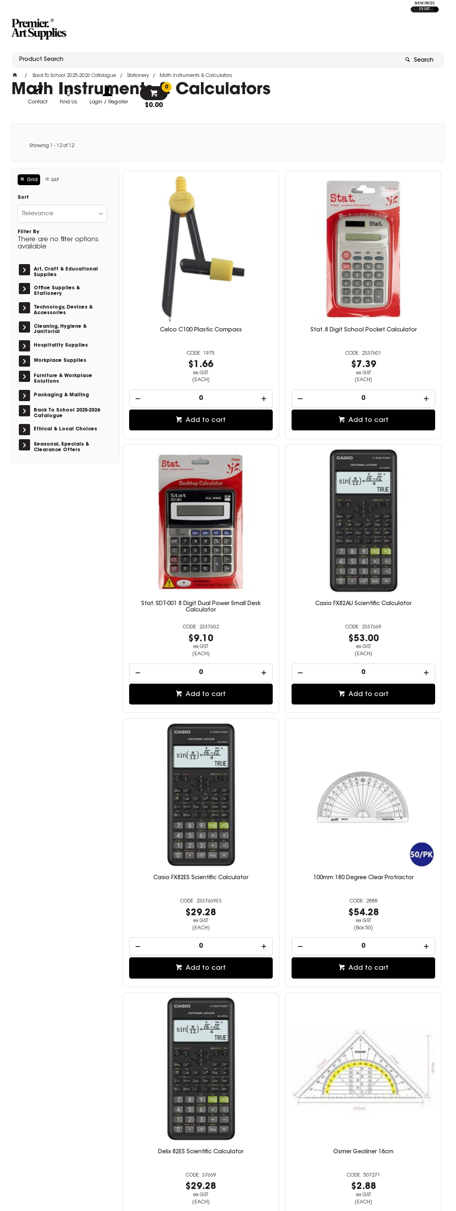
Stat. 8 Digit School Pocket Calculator (282, 276)
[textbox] (180, 31)
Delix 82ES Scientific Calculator (174, 712)
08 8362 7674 (344, 1114)
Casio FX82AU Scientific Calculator (174, 496)
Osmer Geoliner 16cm (282, 712)
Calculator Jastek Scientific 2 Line (282, 935)
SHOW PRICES (424, 3)
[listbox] (62, 214)
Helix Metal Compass (390, 712)
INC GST (436, 9)
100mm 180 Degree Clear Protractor (390, 496)
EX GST (425, 9)
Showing (51, 145)
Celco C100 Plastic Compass (174, 272)
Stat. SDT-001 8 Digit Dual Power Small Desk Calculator (390, 276)
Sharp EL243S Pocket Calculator (173, 932)
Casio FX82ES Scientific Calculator (282, 496)
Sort (23, 197)
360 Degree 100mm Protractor (390, 932)
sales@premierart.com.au (360, 1121)
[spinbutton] (174, 341)
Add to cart (178, 363)
